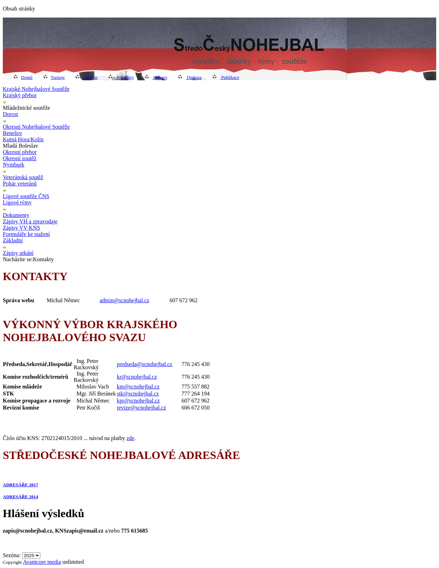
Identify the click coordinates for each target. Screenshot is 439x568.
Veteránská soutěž (23, 177)
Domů (23, 77)
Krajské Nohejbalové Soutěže (36, 89)
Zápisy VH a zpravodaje (30, 221)
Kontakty (121, 77)
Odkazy (156, 77)
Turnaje (54, 77)
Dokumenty (16, 215)
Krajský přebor (19, 95)
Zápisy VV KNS (21, 228)
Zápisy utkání (18, 253)
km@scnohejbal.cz (138, 387)
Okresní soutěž (19, 158)
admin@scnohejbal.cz (124, 300)
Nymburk (13, 165)
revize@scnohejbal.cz (141, 408)
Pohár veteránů (19, 184)
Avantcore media (42, 562)
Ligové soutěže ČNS (26, 196)
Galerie (86, 77)
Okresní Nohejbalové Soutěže (36, 127)
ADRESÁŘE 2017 (20, 484)
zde (130, 438)
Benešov (12, 133)
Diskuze (190, 77)
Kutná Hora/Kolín (23, 139)
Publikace (225, 77)
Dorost (10, 114)
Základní (13, 240)
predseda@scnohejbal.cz (144, 364)
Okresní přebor (19, 152)
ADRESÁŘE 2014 (20, 496)
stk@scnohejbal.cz (138, 394)
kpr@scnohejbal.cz (138, 401)
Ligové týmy (17, 202)
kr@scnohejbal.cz (137, 377)
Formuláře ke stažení (26, 234)
